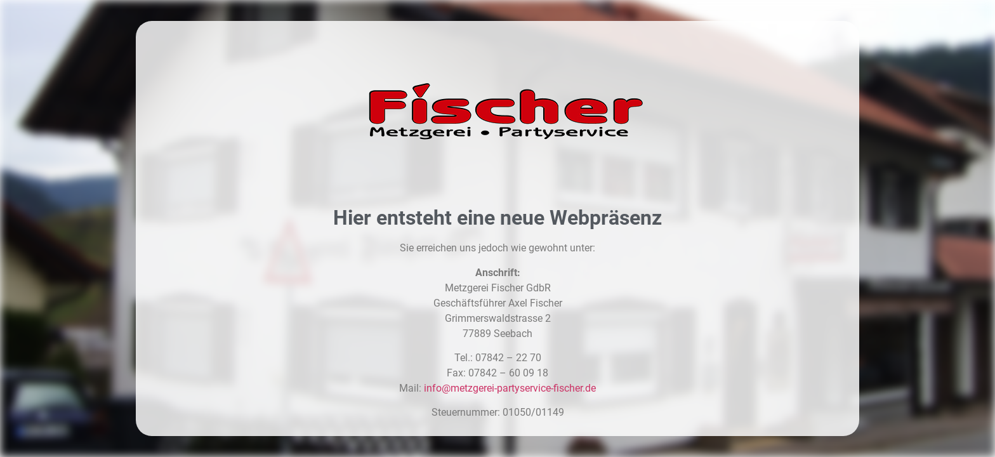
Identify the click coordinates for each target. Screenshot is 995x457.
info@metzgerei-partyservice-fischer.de (510, 388)
